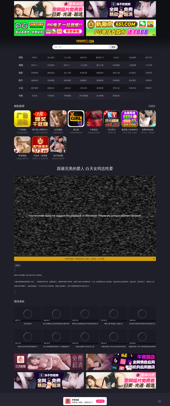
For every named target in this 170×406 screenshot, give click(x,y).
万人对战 (67, 57)
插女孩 (34, 95)
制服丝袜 (99, 73)
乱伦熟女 (132, 73)
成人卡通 (67, 73)
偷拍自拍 (50, 73)
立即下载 (100, 401)
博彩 (21, 57)
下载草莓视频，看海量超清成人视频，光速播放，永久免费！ (109, 258)
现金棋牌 (132, 57)
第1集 (18, 265)
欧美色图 (67, 80)
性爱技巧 (148, 88)
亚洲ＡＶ (34, 65)
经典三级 (116, 73)
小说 (21, 87)
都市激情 (34, 88)
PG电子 (35, 57)
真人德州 (50, 57)
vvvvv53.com (85, 41)
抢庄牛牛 (148, 57)
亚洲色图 (50, 80)
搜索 (113, 47)
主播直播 (132, 65)
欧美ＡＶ (67, 65)
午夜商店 (50, 95)
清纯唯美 (116, 80)
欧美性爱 (83, 73)
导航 (21, 95)
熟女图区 (132, 80)
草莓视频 (67, 95)
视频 (21, 65)
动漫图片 (83, 80)
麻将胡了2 (100, 57)
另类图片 (148, 80)
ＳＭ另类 (148, 65)
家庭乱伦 (50, 88)
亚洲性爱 (34, 73)
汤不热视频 (83, 95)
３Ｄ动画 (83, 65)
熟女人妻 (99, 65)
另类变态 (148, 73)
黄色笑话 (132, 88)
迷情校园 (99, 88)
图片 (21, 80)
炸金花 (116, 57)
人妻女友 (67, 88)
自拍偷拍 (50, 65)
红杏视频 (99, 95)
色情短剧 (116, 95)
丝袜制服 (116, 65)
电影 (21, 72)
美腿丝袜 (99, 80)
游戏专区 (83, 57)
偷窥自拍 (34, 80)
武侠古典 (83, 88)
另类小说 (116, 88)
